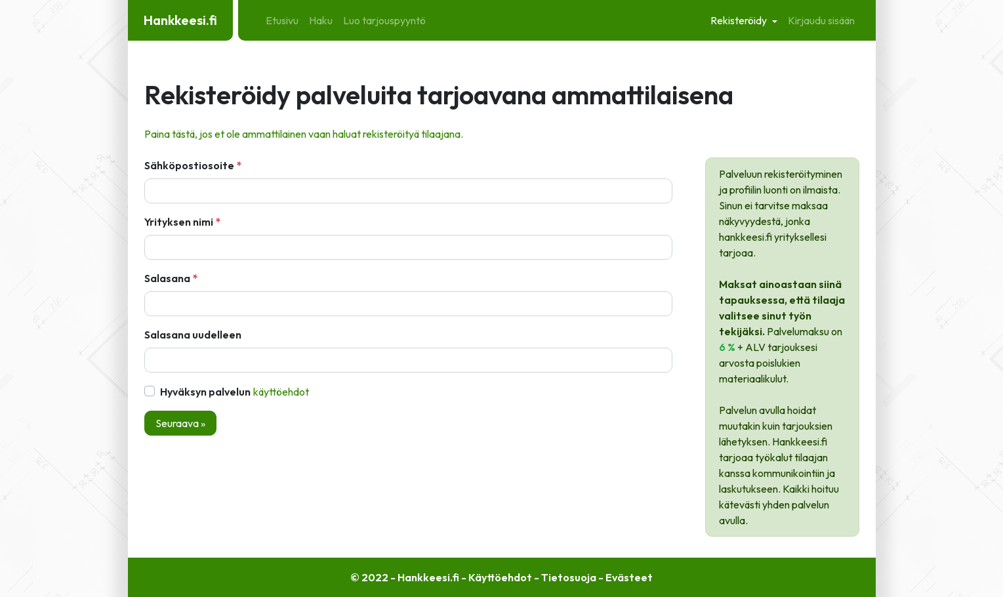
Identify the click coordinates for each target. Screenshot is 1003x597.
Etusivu (282, 20)
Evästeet (629, 577)
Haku (321, 20)
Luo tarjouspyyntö (384, 20)
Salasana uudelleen (192, 334)
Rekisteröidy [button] (739, 20)
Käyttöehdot (281, 391)
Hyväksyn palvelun (235, 391)
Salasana (167, 278)
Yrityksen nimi (178, 221)
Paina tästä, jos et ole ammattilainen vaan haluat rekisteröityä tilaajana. (303, 133)
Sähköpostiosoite (189, 165)
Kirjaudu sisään (821, 20)
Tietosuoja (568, 577)
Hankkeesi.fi (180, 20)
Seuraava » (180, 423)
